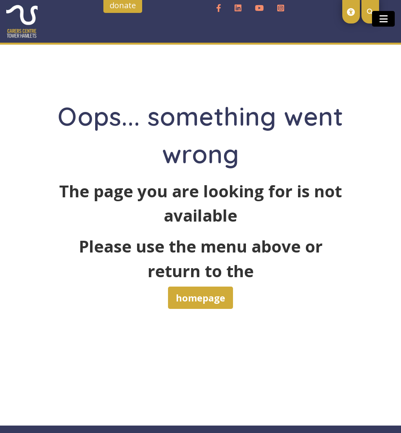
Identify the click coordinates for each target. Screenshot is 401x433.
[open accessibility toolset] (351, 11)
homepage (200, 297)
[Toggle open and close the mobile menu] (383, 19)
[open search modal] (370, 11)
